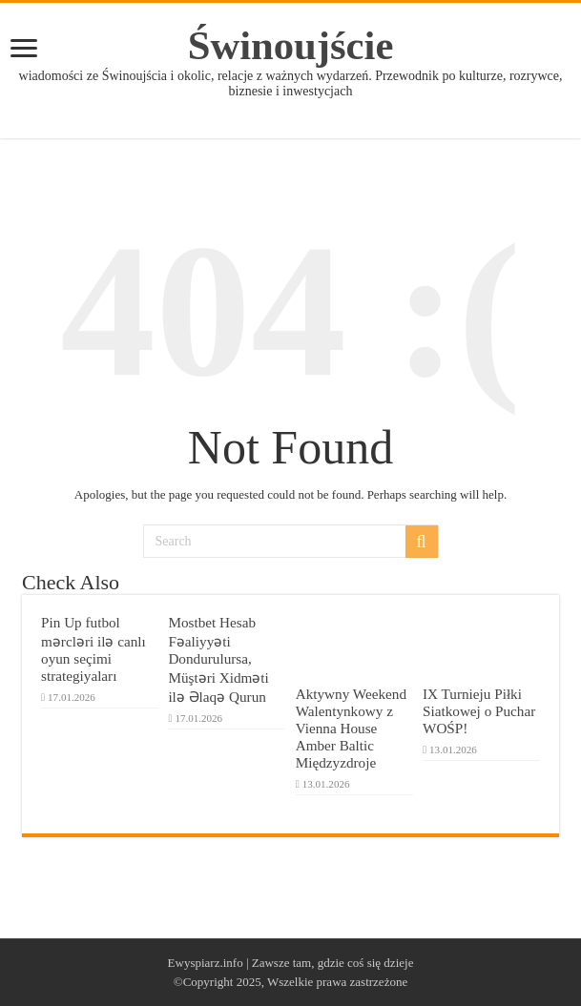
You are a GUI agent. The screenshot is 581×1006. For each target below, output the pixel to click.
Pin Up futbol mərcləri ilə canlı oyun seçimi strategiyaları (93, 649)
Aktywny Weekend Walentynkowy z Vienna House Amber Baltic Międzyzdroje (351, 728)
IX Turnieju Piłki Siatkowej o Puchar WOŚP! (479, 711)
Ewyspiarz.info (205, 962)
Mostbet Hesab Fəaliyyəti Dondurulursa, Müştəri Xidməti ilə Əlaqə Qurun (218, 659)
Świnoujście (291, 45)
